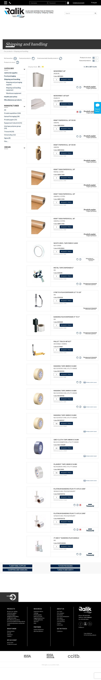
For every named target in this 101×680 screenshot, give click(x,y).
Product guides (38, 615)
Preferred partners (39, 629)
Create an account (78, 3)
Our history (60, 615)
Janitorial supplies (10, 73)
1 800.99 (87, 617)
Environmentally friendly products (16, 621)
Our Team (59, 611)
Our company (60, 613)
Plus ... (6, 141)
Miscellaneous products (13, 100)
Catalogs (36, 613)
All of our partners (38, 631)
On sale (9, 633)
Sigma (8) (7, 138)
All (5, 110)
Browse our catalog (12, 611)
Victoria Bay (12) (10, 135)
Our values (60, 618)
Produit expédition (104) (12, 113)
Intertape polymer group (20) (12, 127)
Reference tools (38, 616)
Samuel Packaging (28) (12, 116)
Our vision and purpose (63, 616)
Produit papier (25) (10, 120)
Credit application (38, 620)
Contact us (60, 631)
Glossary (36, 621)
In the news (60, 625)
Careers (59, 623)
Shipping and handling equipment (13, 89)
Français (94, 2)
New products (10, 631)
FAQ (35, 623)
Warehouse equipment (13, 93)
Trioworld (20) (9, 131)
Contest (9, 636)
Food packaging (10, 76)
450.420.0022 (86, 615)
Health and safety (10, 97)
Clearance (10, 634)
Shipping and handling (12, 79)
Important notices (38, 611)
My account (10, 642)
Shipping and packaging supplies (14, 83)
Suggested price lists (39, 618)
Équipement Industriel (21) (13, 123)
